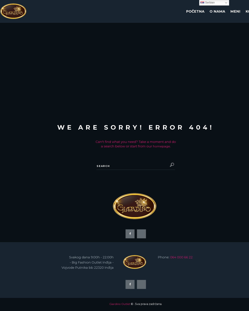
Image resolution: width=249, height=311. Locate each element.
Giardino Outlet (120, 305)
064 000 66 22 (181, 258)
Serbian (207, 3)
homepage (161, 146)
